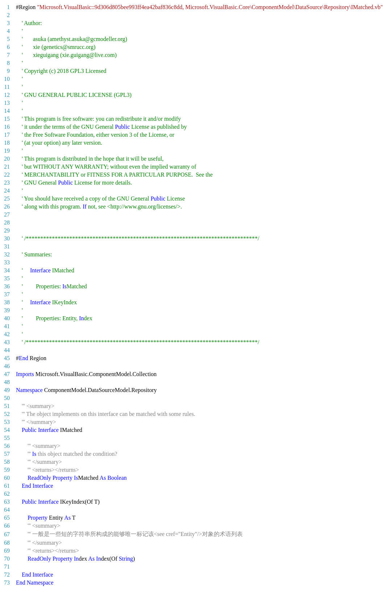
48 (7, 382)
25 (7, 198)
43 (7, 342)
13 (7, 103)
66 (7, 526)
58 (7, 462)
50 (7, 398)
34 (7, 270)
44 (7, 350)
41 (7, 326)
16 (7, 127)
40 (7, 318)
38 (7, 302)
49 (7, 390)
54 (7, 430)
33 (7, 262)
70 (7, 559)
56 (7, 446)
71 (7, 567)
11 (7, 87)
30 (7, 238)
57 (7, 454)
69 (7, 551)
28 (7, 222)
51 (7, 406)
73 (7, 582)
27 (7, 214)
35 (7, 278)
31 (7, 246)
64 (7, 510)
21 (7, 167)
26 (7, 206)
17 (7, 135)
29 (7, 230)
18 (7, 143)
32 (7, 254)
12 (7, 95)
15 (7, 119)
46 (7, 366)
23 (7, 183)
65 (7, 518)
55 (7, 438)
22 (7, 175)
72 (7, 575)
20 (7, 159)
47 (7, 374)
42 (7, 334)
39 (7, 310)
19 (7, 151)
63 (7, 502)
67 (7, 534)
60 (7, 478)
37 (7, 294)
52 (7, 414)
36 (7, 286)
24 (7, 190)
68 (7, 543)
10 (7, 79)
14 (7, 111)
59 (7, 470)
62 (7, 494)
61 (7, 486)
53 (7, 422)
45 (7, 358)
